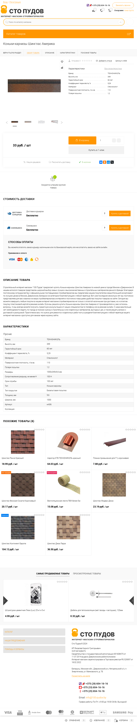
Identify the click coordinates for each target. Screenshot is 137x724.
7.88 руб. (114, 466)
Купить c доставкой (120, 214)
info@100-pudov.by (96, 698)
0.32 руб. (56, 616)
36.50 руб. (68, 551)
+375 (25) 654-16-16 (93, 691)
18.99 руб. (23, 466)
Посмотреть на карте (81, 676)
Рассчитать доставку (59, 163)
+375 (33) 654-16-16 (93, 687)
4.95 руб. (12, 616)
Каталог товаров (68, 33)
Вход (5, 2)
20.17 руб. (23, 509)
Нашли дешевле (31, 162)
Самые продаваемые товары (52, 573)
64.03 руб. (68, 466)
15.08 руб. (68, 509)
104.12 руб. (23, 551)
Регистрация (15, 2)
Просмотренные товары (87, 573)
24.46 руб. (100, 616)
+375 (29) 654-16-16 (97, 684)
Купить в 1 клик (96, 150)
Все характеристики (113, 69)
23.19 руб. (114, 509)
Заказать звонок (123, 5)
